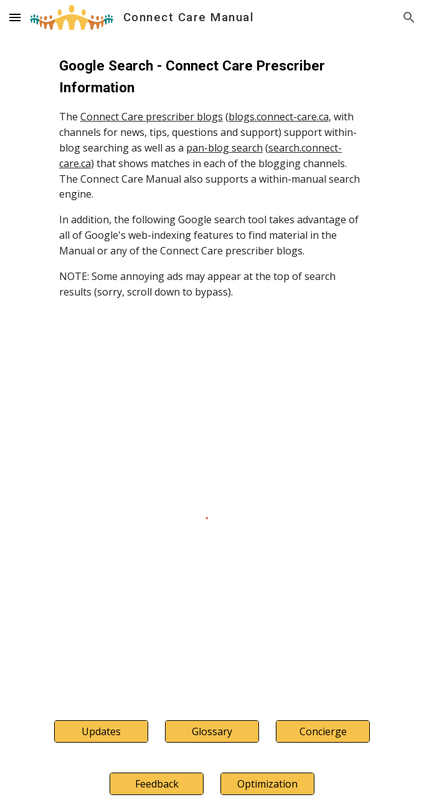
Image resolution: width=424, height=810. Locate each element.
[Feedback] (156, 784)
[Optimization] (267, 784)
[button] (15, 17)
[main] (212, 177)
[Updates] (101, 731)
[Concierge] (322, 731)
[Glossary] (212, 731)
